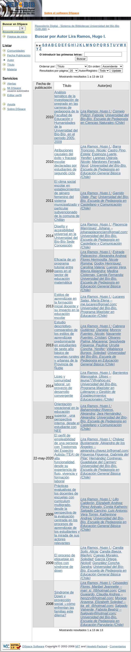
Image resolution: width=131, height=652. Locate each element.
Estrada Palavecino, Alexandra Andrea (103, 254)
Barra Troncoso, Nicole (100, 148)
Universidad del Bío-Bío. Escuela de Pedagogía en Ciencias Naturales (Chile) (104, 119)
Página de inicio (17, 36)
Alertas (11, 83)
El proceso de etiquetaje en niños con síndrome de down (64, 563)
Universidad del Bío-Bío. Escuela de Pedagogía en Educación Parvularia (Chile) (102, 621)
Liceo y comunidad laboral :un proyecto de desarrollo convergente (63, 386)
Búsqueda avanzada (13, 32)
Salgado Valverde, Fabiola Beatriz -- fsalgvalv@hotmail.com (103, 609)
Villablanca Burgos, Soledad (101, 351)
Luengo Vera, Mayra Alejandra (103, 269)
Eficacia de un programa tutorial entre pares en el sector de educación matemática (65, 271)
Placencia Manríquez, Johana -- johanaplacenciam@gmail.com (103, 228)
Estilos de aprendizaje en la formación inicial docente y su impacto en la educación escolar (66, 306)
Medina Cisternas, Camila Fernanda (101, 273)
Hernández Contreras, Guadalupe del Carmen (101, 460)
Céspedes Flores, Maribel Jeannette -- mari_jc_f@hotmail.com (104, 586)
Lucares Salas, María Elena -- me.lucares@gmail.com (102, 300)
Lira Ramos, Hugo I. (95, 111)
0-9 (44, 45)
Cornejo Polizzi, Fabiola (102, 113)
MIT (77, 646)
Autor (10, 60)
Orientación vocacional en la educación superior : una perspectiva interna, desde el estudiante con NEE (66, 417)
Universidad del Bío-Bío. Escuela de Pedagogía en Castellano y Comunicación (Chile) (104, 202)
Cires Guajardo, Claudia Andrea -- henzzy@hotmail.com (103, 594)
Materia (12, 69)
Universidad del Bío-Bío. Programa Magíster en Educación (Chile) (98, 312)
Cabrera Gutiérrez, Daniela (102, 328)
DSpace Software (33, 646)
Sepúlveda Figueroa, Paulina (102, 343)
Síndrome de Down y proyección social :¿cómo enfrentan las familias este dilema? (64, 604)
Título (10, 64)
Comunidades (16, 50)
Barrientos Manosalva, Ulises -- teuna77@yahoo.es (104, 376)
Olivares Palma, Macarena (100, 339)
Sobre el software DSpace (61, 13)
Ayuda (11, 104)
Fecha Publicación (18, 55)
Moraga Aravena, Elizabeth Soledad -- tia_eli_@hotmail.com (103, 602)
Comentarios (118, 646)
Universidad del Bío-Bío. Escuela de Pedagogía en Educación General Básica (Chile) (103, 171)
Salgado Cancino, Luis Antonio (103, 510)
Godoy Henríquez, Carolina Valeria (101, 265)
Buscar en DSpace (15, 24)
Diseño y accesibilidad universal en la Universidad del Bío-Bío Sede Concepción (66, 236)
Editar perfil (14, 95)
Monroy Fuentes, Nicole (100, 332)
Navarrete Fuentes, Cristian (100, 335)
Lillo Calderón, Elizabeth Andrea (101, 501)
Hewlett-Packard (96, 646)
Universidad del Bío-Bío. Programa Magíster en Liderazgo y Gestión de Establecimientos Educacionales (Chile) (98, 391)
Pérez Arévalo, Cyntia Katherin (103, 507)
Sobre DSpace (16, 109)
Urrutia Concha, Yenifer (99, 347)
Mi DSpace (14, 88)
